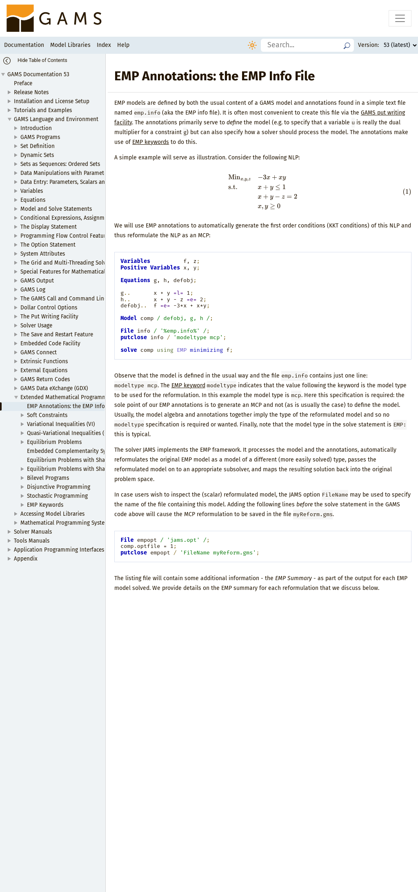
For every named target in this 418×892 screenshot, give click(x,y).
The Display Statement (48, 226)
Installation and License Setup (51, 101)
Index (104, 45)
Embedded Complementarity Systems (74, 451)
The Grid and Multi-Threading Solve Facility (74, 262)
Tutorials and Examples (43, 110)
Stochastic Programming (57, 495)
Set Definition (37, 146)
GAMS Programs (40, 137)
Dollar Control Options (48, 307)
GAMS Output (37, 280)
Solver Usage (36, 325)
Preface (23, 83)
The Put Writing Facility (49, 316)
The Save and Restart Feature (56, 334)
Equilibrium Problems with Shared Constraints (85, 460)
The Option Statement (48, 244)
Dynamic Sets (37, 155)
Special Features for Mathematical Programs (75, 271)
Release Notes (31, 92)
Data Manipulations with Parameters (65, 173)
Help (123, 45)
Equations (32, 200)
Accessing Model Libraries (52, 513)
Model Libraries (70, 45)
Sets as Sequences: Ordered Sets (60, 164)
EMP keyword (188, 385)
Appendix (26, 558)
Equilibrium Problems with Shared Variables (82, 469)
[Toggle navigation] (400, 18)
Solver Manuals (33, 531)
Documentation (24, 45)
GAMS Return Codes (45, 379)
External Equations (43, 370)
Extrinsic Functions (44, 361)
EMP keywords (150, 142)
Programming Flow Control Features (65, 235)
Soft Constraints (47, 415)
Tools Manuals (31, 540)
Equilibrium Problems (54, 442)
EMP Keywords (45, 504)
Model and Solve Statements (56, 208)
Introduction (36, 128)
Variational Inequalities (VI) (61, 424)
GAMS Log (32, 289)
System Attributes (42, 253)
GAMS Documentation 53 (38, 74)
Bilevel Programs (48, 478)
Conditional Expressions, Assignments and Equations (86, 217)
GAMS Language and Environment (56, 119)
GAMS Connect (38, 352)
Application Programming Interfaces (59, 549)
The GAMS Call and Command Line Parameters (78, 298)
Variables (31, 191)
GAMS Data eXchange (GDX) (54, 388)
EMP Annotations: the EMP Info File (71, 406)
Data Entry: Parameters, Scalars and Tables (72, 182)
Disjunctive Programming (58, 487)
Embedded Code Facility (50, 343)
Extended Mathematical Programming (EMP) (75, 397)
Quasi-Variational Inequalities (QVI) (70, 433)
